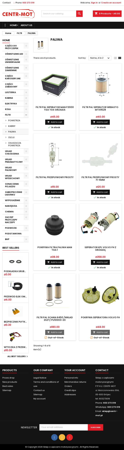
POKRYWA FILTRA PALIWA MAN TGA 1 (54, 249)
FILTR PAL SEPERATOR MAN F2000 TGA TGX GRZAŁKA (55, 108)
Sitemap (6, 390)
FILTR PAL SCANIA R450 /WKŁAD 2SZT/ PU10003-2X (55, 319)
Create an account (111, 2)
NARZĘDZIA (11, 205)
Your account (74, 370)
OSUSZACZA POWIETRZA (14, 144)
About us (26, 25)
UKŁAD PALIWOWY (11, 169)
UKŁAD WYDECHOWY (12, 177)
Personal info (71, 377)
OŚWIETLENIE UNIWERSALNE (12, 61)
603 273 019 (28, 2)
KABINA (9, 97)
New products (9, 381)
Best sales (7, 386)
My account (39, 398)
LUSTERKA (10, 92)
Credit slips (70, 390)
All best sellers (18, 356)
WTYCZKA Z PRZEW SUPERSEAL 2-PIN (15, 347)
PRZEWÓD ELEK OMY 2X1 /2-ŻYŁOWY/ (15, 296)
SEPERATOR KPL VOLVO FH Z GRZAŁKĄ (100, 249)
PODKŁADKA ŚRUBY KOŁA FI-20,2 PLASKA (15, 271)
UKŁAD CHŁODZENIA (12, 152)
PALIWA (12, 131)
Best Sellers (10, 248)
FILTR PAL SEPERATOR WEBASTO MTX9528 (100, 108)
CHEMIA (9, 211)
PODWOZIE (11, 228)
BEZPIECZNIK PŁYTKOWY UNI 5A (15, 322)
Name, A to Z (100, 58)
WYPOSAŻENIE (12, 200)
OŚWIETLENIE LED (14, 53)
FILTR (8, 114)
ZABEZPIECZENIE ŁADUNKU (13, 193)
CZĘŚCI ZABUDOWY (11, 85)
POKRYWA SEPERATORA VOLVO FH (100, 317)
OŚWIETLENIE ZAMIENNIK (12, 69)
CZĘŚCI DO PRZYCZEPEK (11, 47)
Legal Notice (39, 377)
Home (13, 25)
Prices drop (8, 377)
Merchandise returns (75, 381)
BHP (7, 239)
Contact (6, 2)
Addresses (70, 394)
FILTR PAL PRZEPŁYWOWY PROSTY (54, 177)
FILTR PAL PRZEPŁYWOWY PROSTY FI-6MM (100, 178)
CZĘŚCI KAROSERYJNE (13, 77)
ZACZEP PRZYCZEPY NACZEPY (11, 220)
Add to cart (54, 122)
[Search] (62, 13)
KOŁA (8, 109)
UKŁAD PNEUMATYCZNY (14, 160)
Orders (68, 386)
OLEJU (11, 137)
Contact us (39, 390)
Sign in (94, 2)
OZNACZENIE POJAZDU (12, 185)
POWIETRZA (14, 120)
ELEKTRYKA (11, 103)
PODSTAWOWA (13, 233)
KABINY (11, 126)
